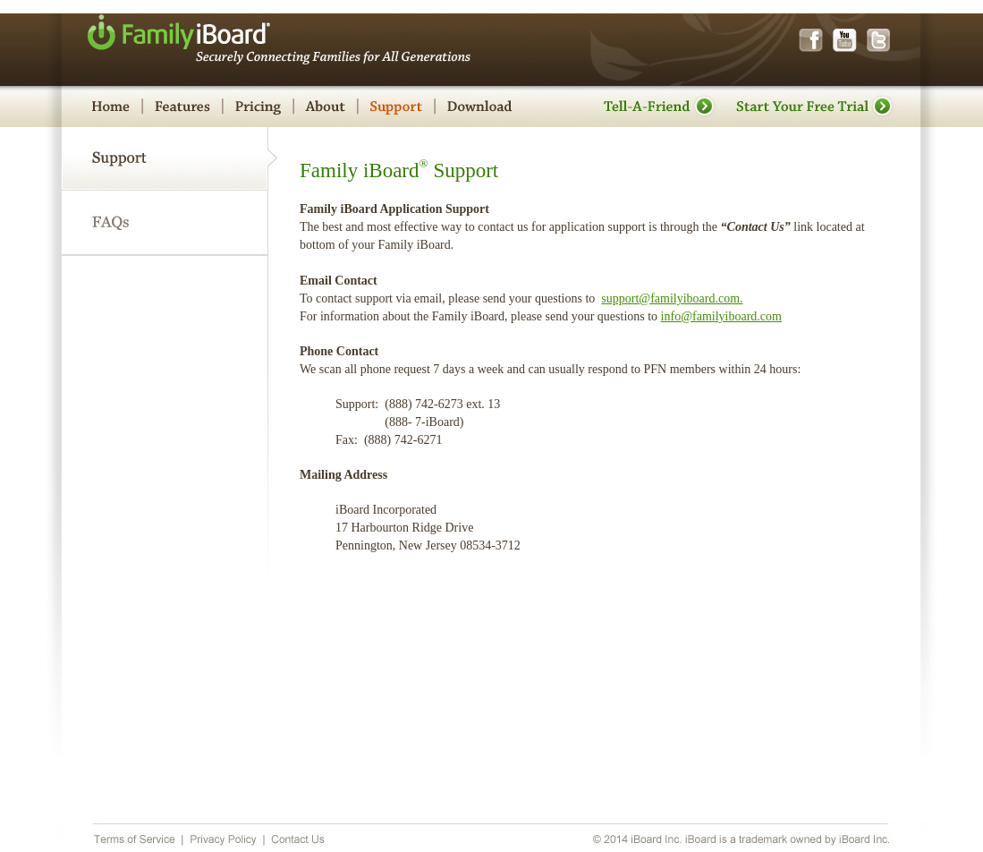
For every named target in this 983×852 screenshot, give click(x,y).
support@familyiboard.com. (671, 298)
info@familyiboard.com (721, 316)
